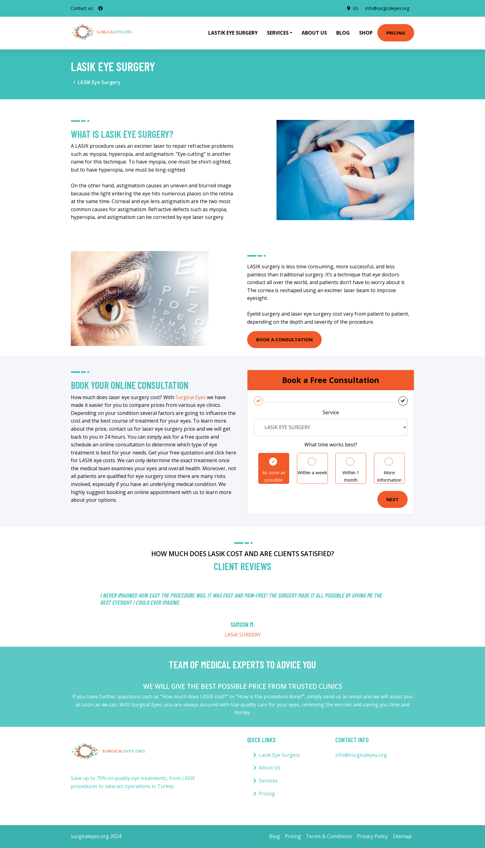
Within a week (312, 472)
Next (392, 499)
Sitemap (402, 836)
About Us (314, 32)
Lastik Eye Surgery (233, 32)
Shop (366, 32)
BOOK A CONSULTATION (284, 339)
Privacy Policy (372, 836)
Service (331, 412)
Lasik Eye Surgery (279, 755)
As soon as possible (273, 476)
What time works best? (330, 444)
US (355, 8)
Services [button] (278, 32)
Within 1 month (350, 476)
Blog (343, 32)
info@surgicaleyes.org (387, 8)
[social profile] (100, 8)
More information (389, 476)
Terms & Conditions (329, 836)
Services (268, 780)
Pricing (395, 33)
